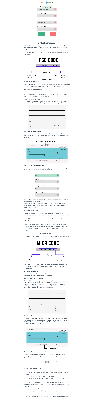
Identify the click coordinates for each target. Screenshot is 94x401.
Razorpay (66, 396)
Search (42, 34)
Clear (52, 34)
